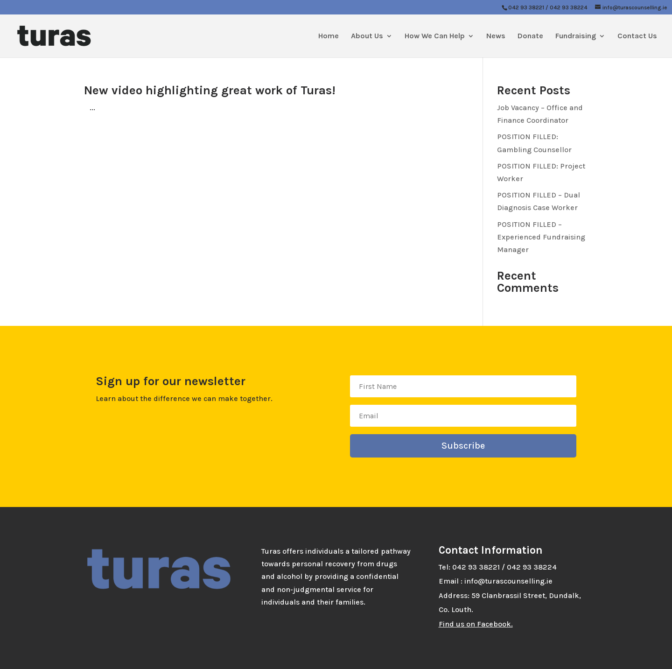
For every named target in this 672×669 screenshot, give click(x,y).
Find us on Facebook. (476, 624)
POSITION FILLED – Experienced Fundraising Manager (541, 237)
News (495, 36)
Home (328, 36)
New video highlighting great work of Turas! (210, 90)
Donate (530, 36)
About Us (367, 36)
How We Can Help (435, 36)
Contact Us (637, 36)
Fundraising (575, 36)
